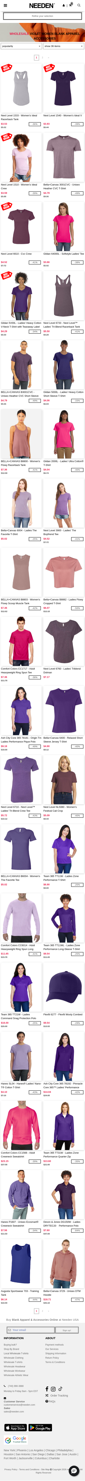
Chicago (50, 1450)
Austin (73, 1454)
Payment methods (54, 1344)
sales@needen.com (14, 1411)
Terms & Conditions (55, 1362)
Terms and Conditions (29, 1469)
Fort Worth (10, 1458)
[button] (64, 5)
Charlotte (54, 1458)
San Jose (61, 1454)
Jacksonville (25, 1458)
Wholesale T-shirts (13, 1362)
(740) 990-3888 (15, 1386)
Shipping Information (55, 1353)
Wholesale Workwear (14, 1371)
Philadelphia (64, 1450)
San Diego (38, 1454)
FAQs (52, 1401)
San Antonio (23, 1454)
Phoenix (22, 1450)
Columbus (41, 1458)
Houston (9, 1454)
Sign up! (67, 1330)
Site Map (45, 1469)
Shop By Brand (11, 1349)
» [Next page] (48, 57)
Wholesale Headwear (14, 1366)
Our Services (51, 1349)
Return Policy (52, 1358)
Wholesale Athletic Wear (16, 1375)
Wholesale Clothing (13, 1358)
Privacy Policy (10, 1469)
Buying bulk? (10, 1344)
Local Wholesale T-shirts (16, 1353)
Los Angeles (36, 1450)
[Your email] (31, 1330)
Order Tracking (59, 1395)
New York (9, 1450)
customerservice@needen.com (19, 1405)
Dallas (50, 1454)
